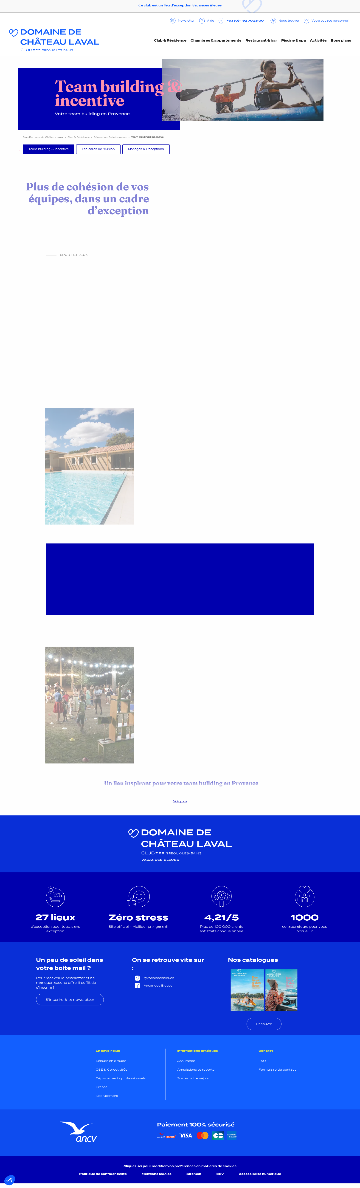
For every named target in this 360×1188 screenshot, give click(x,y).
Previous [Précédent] (19, 150)
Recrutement (107, 1095)
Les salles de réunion (98, 149)
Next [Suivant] (339, 150)
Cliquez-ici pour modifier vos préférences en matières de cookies (180, 1166)
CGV (220, 1174)
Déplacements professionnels (121, 1078)
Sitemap (193, 1174)
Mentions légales (157, 1174)
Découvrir (264, 1024)
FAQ (262, 1061)
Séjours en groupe (111, 1061)
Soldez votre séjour (193, 1078)
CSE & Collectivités (111, 1069)
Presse (101, 1087)
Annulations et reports (195, 1069)
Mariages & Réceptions (146, 149)
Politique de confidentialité (103, 1174)
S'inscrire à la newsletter (69, 999)
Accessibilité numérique (260, 1174)
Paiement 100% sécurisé (196, 1125)
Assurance (186, 1061)
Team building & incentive (48, 149)
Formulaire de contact (277, 1069)
